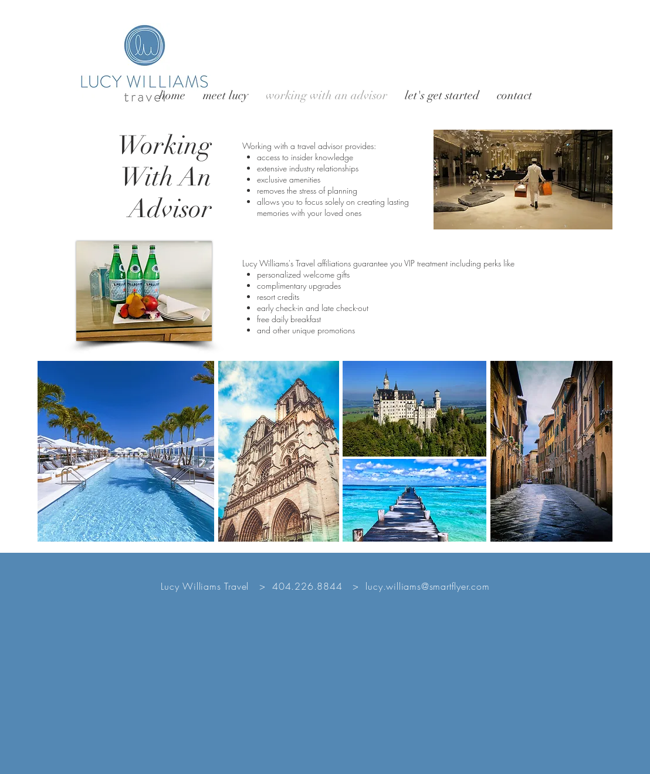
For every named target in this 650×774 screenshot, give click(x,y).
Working (164, 145)
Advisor (170, 209)
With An (166, 177)
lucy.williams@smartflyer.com (427, 586)
